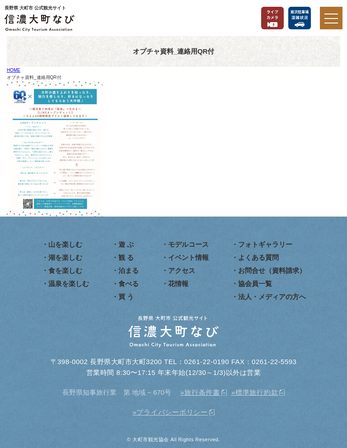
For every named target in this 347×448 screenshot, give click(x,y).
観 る (126, 257)
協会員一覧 (255, 283)
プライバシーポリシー (172, 412)
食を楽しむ (65, 270)
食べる (128, 283)
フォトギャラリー (265, 244)
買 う (126, 296)
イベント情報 (188, 257)
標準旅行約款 (256, 392)
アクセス (181, 270)
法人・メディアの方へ (272, 296)
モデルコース (188, 244)
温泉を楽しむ (68, 283)
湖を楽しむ (65, 257)
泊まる (128, 270)
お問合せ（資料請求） (272, 270)
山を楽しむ (65, 244)
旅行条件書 (202, 392)
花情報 (178, 283)
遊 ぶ (126, 244)
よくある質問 (258, 257)
